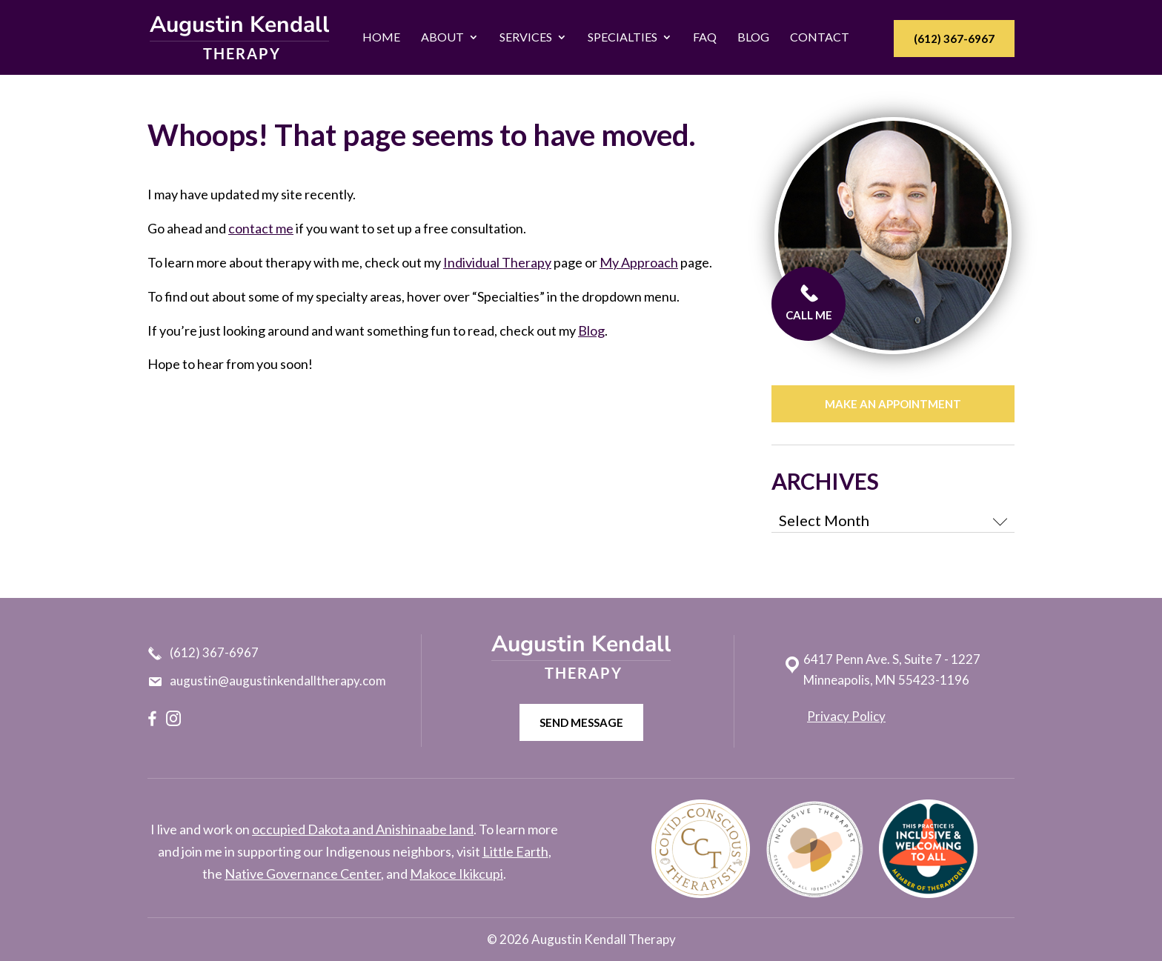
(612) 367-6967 (954, 38)
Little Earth (515, 851)
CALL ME (811, 302)
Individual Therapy (497, 262)
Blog (753, 37)
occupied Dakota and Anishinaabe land (363, 829)
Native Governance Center (303, 873)
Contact (819, 37)
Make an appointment (893, 403)
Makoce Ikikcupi (456, 873)
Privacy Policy (846, 716)
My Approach (639, 262)
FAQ (705, 37)
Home (381, 37)
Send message (581, 722)
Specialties (622, 37)
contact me (260, 228)
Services (525, 37)
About (442, 37)
